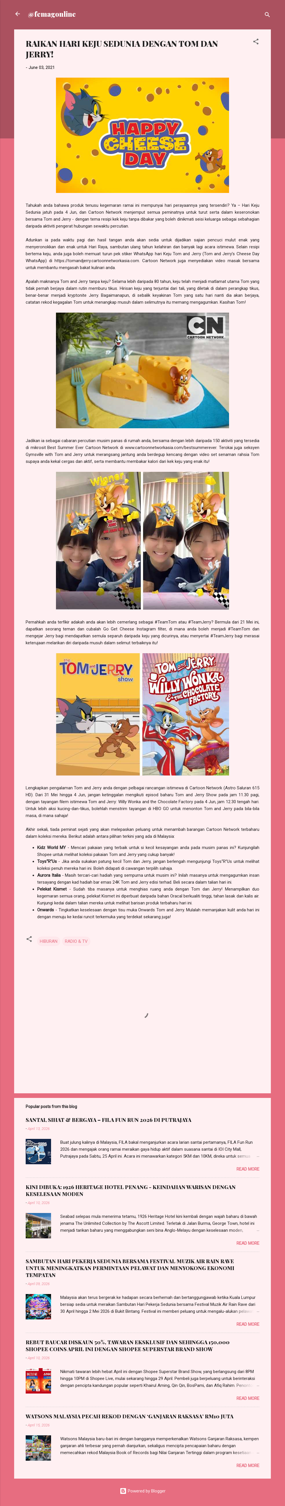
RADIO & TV (76, 941)
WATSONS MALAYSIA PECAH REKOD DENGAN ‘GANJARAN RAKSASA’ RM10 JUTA (129, 1416)
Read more (248, 1169)
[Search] (267, 16)
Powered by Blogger (143, 1491)
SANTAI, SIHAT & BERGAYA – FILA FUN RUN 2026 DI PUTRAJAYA (108, 1119)
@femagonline (52, 13)
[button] (255, 42)
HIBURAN (48, 941)
